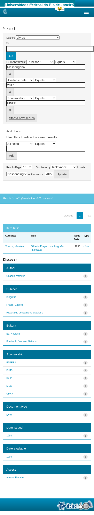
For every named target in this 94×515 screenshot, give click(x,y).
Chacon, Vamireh (14, 246)
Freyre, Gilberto (14, 304)
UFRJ (9, 393)
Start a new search (22, 118)
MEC (9, 385)
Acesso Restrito (15, 477)
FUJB (9, 370)
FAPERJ (11, 362)
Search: (10, 37)
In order (81, 167)
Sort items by (43, 167)
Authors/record (36, 174)
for (7, 43)
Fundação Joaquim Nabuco (21, 341)
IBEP (9, 378)
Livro (86, 246)
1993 (9, 435)
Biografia (11, 297)
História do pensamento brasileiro (24, 312)
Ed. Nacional (13, 333)
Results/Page (13, 167)
